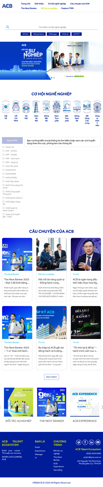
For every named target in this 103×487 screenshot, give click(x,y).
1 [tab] (49, 77)
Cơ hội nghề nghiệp (57, 3)
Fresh (37, 446)
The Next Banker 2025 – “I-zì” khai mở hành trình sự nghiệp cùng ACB (16, 351)
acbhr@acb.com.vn (92, 456)
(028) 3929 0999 (93, 453)
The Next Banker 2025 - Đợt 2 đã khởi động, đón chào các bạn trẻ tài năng (16, 283)
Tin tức (76, 273)
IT (36, 457)
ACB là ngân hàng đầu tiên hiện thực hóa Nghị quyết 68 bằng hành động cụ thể (86, 283)
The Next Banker (29, 8)
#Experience (38, 34)
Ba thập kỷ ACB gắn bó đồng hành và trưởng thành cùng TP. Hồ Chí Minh (51, 351)
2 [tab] (51, 77)
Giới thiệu (39, 3)
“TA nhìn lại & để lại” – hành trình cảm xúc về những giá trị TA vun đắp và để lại (85, 351)
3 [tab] (54, 77)
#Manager (53, 34)
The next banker (51, 420)
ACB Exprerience (85, 420)
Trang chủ (25, 3)
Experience (40, 450)
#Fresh (25, 34)
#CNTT (76, 34)
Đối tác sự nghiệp (49, 8)
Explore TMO (67, 8)
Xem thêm (51, 376)
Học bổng (57, 469)
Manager (39, 454)
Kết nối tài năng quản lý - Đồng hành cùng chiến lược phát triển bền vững (51, 283)
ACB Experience (58, 464)
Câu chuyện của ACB (79, 3)
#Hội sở (65, 34)
